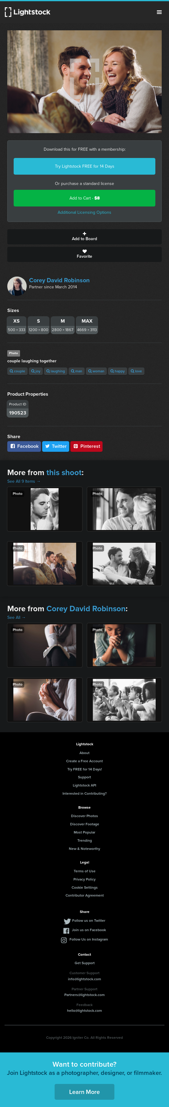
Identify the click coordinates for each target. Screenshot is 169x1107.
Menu (159, 12)
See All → (16, 617)
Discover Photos (84, 816)
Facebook (24, 446)
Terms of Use (85, 871)
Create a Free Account (84, 761)
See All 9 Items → (24, 481)
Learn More (84, 1091)
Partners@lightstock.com (84, 995)
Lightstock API (84, 785)
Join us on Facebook (89, 930)
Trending (84, 840)
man (76, 371)
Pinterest (86, 446)
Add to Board (84, 237)
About (84, 753)
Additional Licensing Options (84, 212)
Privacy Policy (84, 879)
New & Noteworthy (84, 848)
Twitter (56, 446)
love (136, 371)
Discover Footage (84, 824)
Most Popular (84, 832)
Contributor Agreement (85, 895)
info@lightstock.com (84, 979)
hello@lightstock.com (84, 1010)
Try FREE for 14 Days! (84, 769)
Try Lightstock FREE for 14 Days (84, 166)
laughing (55, 371)
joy (35, 371)
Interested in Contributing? (85, 793)
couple (17, 371)
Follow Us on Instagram (88, 939)
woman (96, 371)
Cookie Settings (85, 887)
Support (84, 777)
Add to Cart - (84, 198)
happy (117, 371)
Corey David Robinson (59, 280)
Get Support (85, 963)
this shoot (64, 472)
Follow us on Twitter (88, 920)
